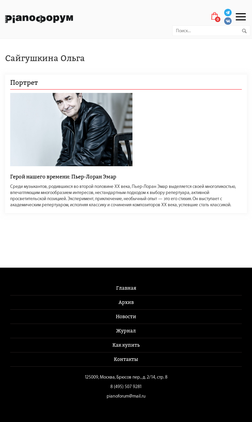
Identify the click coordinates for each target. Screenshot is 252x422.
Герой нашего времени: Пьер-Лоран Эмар (63, 177)
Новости (126, 317)
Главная (126, 288)
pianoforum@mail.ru (126, 396)
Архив (126, 302)
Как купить (126, 345)
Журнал (126, 331)
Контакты (126, 359)
